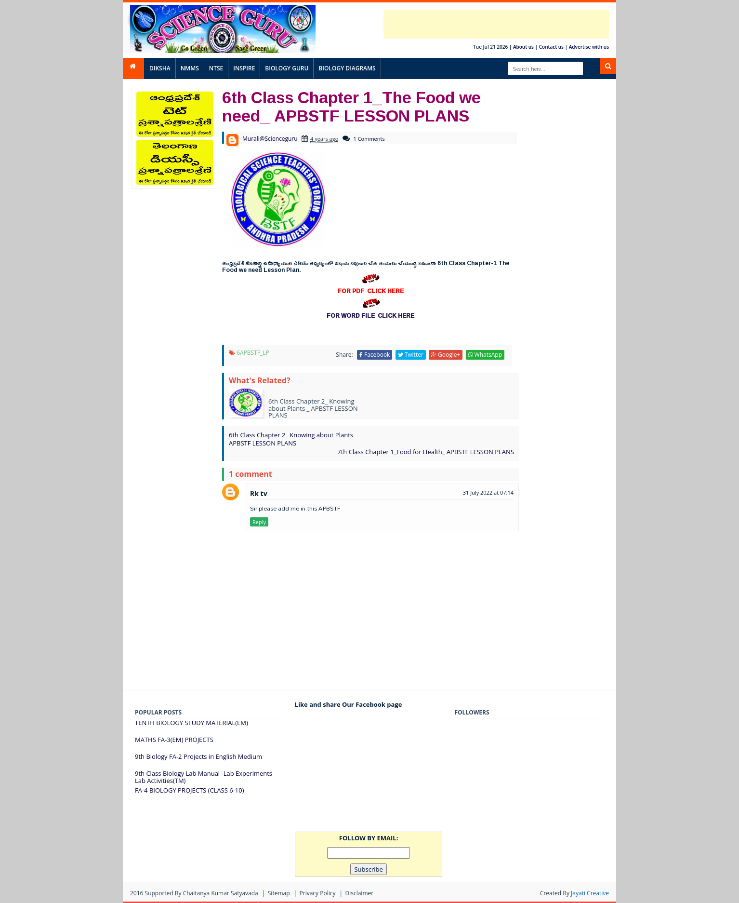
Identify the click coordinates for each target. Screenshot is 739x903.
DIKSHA (160, 68)
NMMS (190, 68)
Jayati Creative (590, 893)
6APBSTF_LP (253, 353)
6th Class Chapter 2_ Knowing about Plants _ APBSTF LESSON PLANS (293, 439)
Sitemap (279, 893)
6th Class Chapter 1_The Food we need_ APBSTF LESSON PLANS (351, 106)
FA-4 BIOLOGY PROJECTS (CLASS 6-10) (189, 790)
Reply (259, 522)
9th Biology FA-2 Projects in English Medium (198, 756)
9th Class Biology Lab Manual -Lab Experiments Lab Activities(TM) (203, 777)
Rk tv (258, 493)
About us (523, 46)
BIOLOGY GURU (286, 68)
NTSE (216, 68)
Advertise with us (589, 46)
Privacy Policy (318, 893)
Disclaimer (359, 893)
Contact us (551, 46)
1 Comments (369, 138)
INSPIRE (244, 68)
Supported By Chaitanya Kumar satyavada (201, 893)
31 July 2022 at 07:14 (488, 492)
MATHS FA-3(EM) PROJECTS (174, 739)
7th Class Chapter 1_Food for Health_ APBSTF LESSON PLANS (425, 451)
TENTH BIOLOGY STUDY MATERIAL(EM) (191, 722)
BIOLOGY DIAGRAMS (346, 68)
